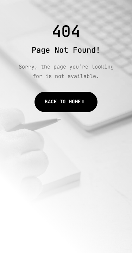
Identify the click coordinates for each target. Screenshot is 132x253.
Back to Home (63, 101)
